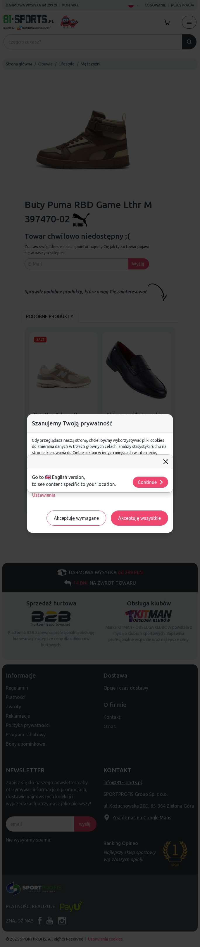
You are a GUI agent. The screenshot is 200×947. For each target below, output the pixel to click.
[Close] (165, 461)
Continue (151, 482)
